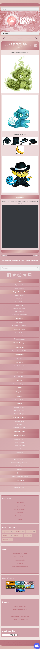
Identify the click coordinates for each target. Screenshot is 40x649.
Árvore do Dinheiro (19, 339)
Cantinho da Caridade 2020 (20, 619)
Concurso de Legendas (19, 384)
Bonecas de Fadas (19, 439)
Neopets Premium (19, 487)
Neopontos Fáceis (20, 506)
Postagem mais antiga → (32, 260)
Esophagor (19, 298)
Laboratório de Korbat (19, 308)
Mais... (20, 519)
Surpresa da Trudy (20, 509)
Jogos (26, 535)
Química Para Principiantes (20, 566)
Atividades (18, 531)
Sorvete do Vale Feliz (19, 427)
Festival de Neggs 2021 (20, 609)
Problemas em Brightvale (19, 325)
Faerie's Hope (19, 449)
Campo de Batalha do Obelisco (19, 476)
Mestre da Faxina (19, 288)
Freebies (16, 535)
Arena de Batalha (19, 336)
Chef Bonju (19, 466)
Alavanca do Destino (19, 484)
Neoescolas (19, 322)
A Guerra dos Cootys (19, 333)
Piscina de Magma (19, 413)
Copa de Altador (19, 285)
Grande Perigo (19, 305)
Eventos (5, 535)
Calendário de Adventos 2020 (20, 616)
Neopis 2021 (20, 613)
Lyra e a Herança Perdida (19, 351)
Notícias (5, 539)
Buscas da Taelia (19, 421)
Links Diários (20, 502)
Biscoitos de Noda (19, 459)
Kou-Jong (19, 469)
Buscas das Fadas (19, 442)
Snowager (19, 424)
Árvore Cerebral (19, 295)
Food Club (20, 512)
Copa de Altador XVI (20, 606)
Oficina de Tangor (19, 410)
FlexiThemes (14, 644)
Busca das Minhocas (19, 407)
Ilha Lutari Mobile (19, 376)
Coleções (29, 531)
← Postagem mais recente (8, 260)
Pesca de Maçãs (19, 311)
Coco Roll (19, 358)
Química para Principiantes (19, 314)
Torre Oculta (19, 452)
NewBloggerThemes (29, 644)
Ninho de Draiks (19, 400)
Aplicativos (6, 531)
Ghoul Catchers (19, 302)
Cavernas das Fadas (19, 445)
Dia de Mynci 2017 (18, 44)
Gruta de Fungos (19, 369)
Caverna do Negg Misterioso (19, 462)
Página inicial (20, 260)
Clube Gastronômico (19, 366)
